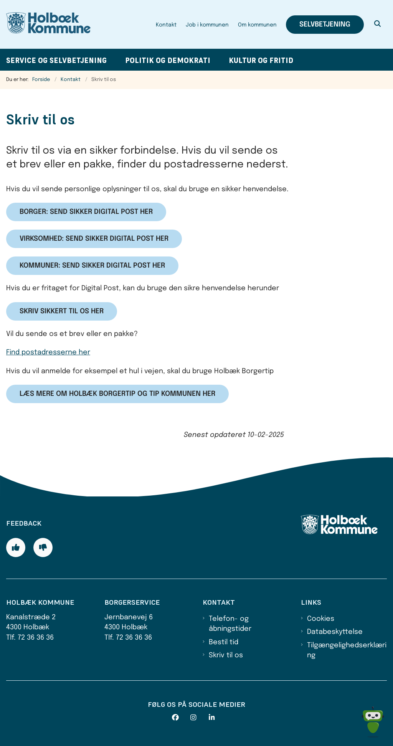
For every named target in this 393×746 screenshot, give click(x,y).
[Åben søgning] (377, 24)
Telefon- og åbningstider (230, 623)
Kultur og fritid (261, 60)
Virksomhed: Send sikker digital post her (94, 238)
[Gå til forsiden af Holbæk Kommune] (45, 24)
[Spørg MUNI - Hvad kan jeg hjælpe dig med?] (373, 722)
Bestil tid (223, 642)
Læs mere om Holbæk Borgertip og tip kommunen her (117, 393)
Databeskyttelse (335, 632)
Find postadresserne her (48, 352)
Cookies (320, 618)
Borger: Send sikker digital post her (86, 211)
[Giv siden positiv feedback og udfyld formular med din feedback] (15, 547)
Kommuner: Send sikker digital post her (92, 265)
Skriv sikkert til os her (62, 311)
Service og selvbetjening (56, 60)
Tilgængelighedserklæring (346, 650)
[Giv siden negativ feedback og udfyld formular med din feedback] (43, 547)
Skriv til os (226, 655)
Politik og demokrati (167, 60)
